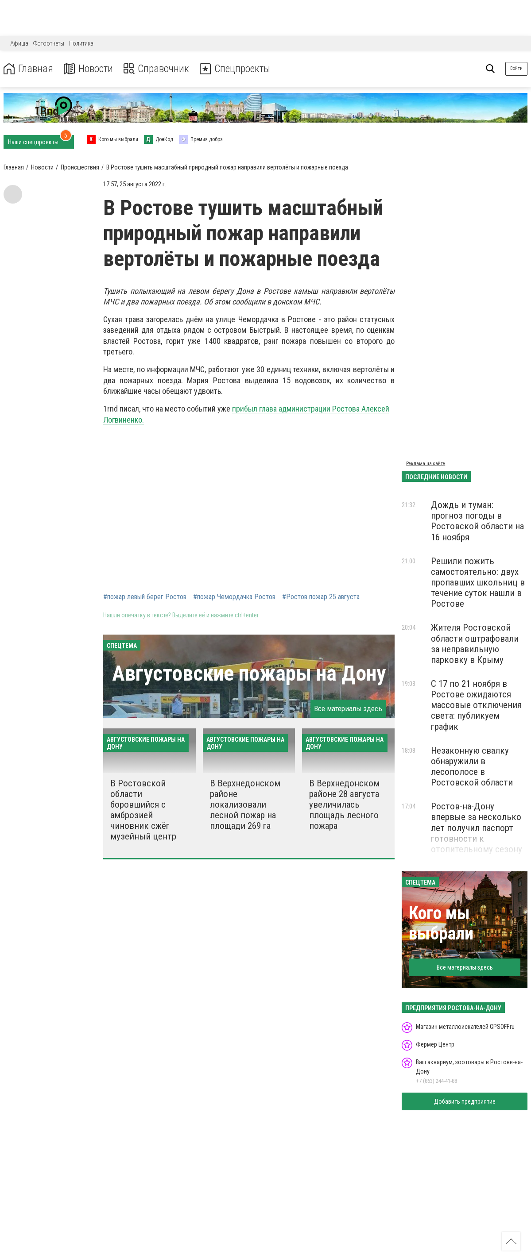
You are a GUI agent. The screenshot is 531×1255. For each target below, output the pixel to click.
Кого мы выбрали (441, 923)
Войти (516, 68)
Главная (28, 69)
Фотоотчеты (48, 43)
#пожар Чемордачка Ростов (234, 597)
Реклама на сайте (425, 463)
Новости (88, 69)
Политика (81, 43)
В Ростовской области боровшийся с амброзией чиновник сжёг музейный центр (143, 810)
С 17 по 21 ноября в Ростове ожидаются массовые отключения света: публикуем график (476, 705)
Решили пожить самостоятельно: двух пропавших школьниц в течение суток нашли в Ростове (478, 582)
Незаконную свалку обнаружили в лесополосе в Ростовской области (472, 766)
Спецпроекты (236, 69)
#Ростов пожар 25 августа (321, 597)
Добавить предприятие (465, 1101)
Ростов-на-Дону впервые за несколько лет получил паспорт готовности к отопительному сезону (476, 828)
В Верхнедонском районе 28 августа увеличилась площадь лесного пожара (344, 805)
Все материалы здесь (348, 708)
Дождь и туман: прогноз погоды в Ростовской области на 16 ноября (477, 521)
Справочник (157, 69)
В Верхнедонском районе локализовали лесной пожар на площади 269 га (245, 805)
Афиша (19, 43)
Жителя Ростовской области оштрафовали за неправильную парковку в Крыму (475, 643)
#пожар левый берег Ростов (144, 597)
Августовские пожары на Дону (249, 673)
